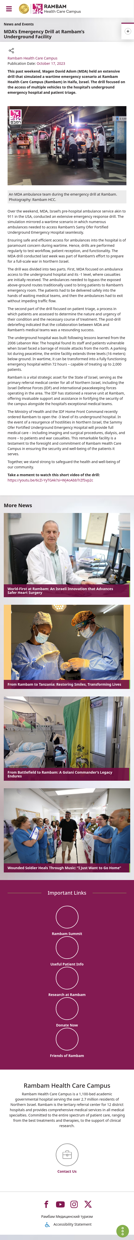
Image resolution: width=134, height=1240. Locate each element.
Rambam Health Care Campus (32, 58)
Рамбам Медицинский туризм (67, 1221)
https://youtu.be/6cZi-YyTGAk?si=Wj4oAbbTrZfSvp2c (50, 480)
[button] (11, 51)
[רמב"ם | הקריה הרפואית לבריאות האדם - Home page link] (56, 9)
